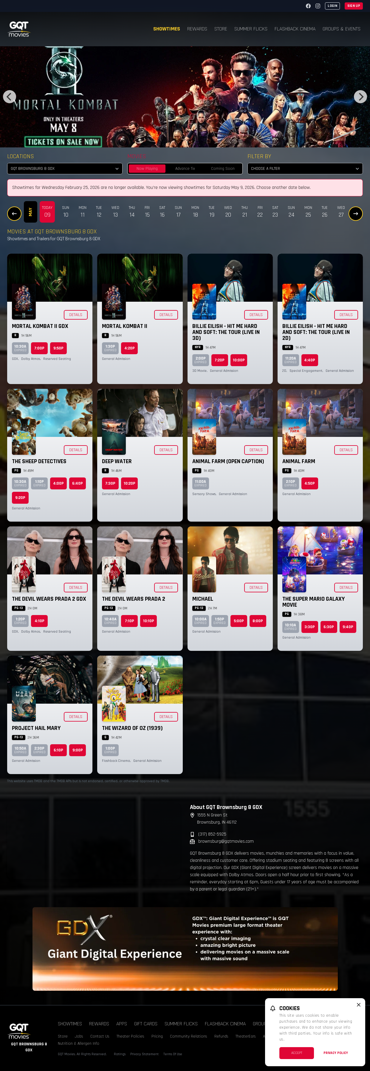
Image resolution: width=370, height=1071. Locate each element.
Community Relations (188, 1036)
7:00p (39, 348)
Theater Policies (130, 1036)
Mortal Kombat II (124, 326)
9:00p (77, 750)
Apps (121, 1023)
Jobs (79, 1036)
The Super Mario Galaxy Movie (313, 602)
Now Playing (147, 168)
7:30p (110, 483)
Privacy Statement (144, 1054)
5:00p (239, 621)
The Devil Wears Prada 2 (133, 599)
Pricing (157, 1036)
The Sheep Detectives (39, 461)
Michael (202, 599)
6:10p (58, 750)
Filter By (259, 156)
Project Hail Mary (36, 728)
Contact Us (99, 1036)
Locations (20, 156)
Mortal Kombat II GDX (40, 326)
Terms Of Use (172, 1054)
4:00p (58, 483)
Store (220, 28)
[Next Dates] (356, 214)
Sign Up (353, 6)
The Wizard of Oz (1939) (132, 728)
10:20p (129, 483)
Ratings (120, 1054)
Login (332, 6)
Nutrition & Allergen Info (78, 1043)
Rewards (197, 28)
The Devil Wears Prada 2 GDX (49, 599)
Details (75, 315)
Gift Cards (145, 1023)
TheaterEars (246, 1036)
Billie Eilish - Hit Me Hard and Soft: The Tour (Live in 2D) (316, 332)
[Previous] (9, 96)
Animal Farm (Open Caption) (228, 461)
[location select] (65, 168)
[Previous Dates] (14, 214)
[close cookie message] (359, 1005)
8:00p (258, 621)
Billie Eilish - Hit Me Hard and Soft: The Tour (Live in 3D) (226, 332)
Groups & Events (341, 28)
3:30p (309, 627)
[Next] (360, 96)
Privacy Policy (335, 1053)
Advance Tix (185, 168)
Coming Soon (223, 168)
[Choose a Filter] (305, 168)
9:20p (20, 497)
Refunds (221, 1036)
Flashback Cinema (295, 28)
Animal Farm (298, 461)
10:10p (148, 621)
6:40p (77, 483)
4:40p (309, 360)
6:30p (328, 627)
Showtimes (166, 28)
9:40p (348, 627)
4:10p (39, 621)
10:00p (239, 360)
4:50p (309, 483)
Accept (296, 1053)
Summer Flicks (250, 28)
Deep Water (117, 461)
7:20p (220, 360)
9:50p (58, 348)
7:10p (129, 621)
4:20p (129, 348)
